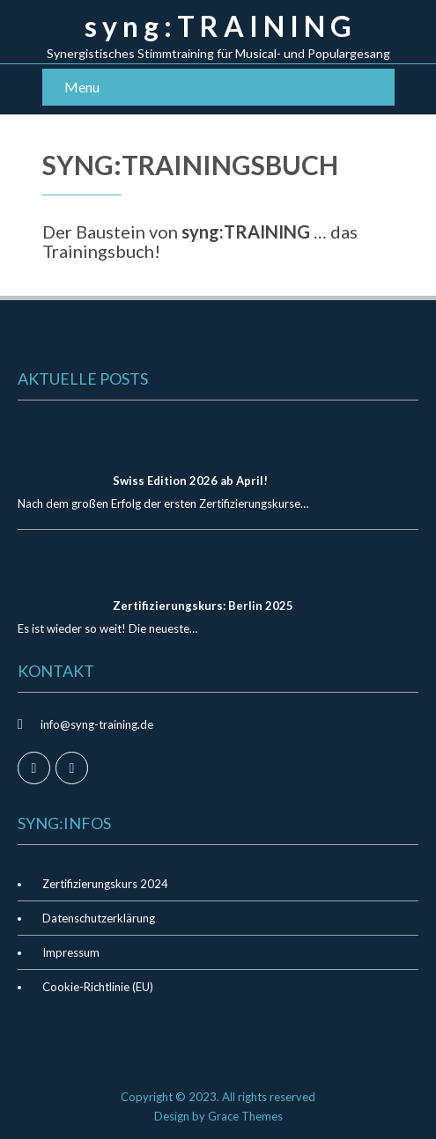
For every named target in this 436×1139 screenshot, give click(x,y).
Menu (82, 86)
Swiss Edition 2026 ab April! (190, 481)
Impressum (71, 952)
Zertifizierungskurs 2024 (105, 884)
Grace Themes (245, 1116)
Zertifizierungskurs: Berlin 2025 (203, 606)
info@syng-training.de (97, 724)
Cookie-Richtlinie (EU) (97, 987)
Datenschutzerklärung (98, 918)
